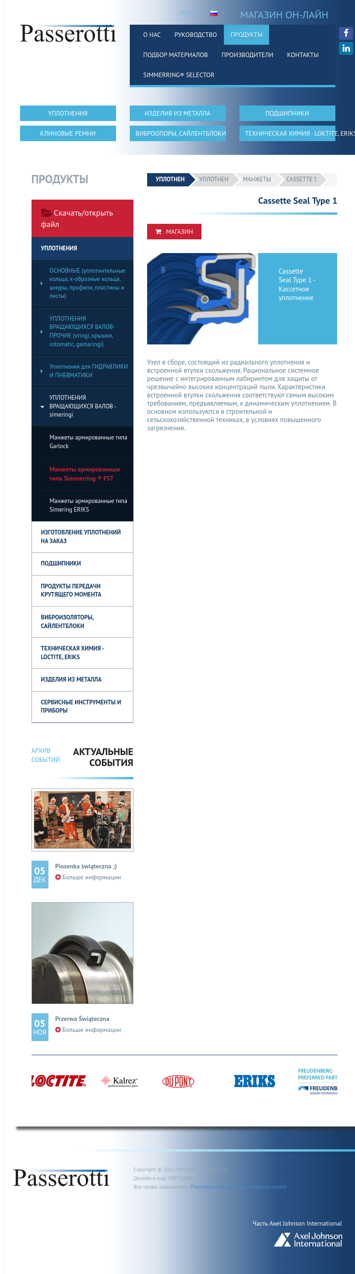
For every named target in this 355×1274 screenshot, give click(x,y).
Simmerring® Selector (179, 75)
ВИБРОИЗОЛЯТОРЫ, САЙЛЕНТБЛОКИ (67, 621)
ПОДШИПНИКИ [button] (287, 113)
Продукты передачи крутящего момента (71, 590)
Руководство (196, 35)
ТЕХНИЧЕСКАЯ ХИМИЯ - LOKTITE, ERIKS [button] (290, 133)
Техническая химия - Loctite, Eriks (73, 653)
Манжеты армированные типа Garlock (88, 441)
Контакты (302, 55)
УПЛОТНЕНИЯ (59, 248)
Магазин (174, 231)
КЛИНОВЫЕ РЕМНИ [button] (68, 133)
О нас (152, 35)
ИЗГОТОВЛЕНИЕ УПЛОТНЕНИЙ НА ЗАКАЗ (81, 537)
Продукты (247, 35)
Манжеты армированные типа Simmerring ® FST (85, 473)
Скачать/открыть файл (77, 218)
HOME (188, 13)
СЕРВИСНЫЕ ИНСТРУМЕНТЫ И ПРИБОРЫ (81, 706)
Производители (247, 55)
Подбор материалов (175, 55)
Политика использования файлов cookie (238, 1186)
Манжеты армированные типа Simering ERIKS (88, 505)
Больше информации (88, 877)
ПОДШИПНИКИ (61, 563)
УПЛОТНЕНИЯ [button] (67, 113)
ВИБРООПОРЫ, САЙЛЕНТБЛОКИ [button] (181, 133)
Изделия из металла (71, 679)
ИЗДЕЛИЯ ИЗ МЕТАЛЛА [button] (178, 113)
